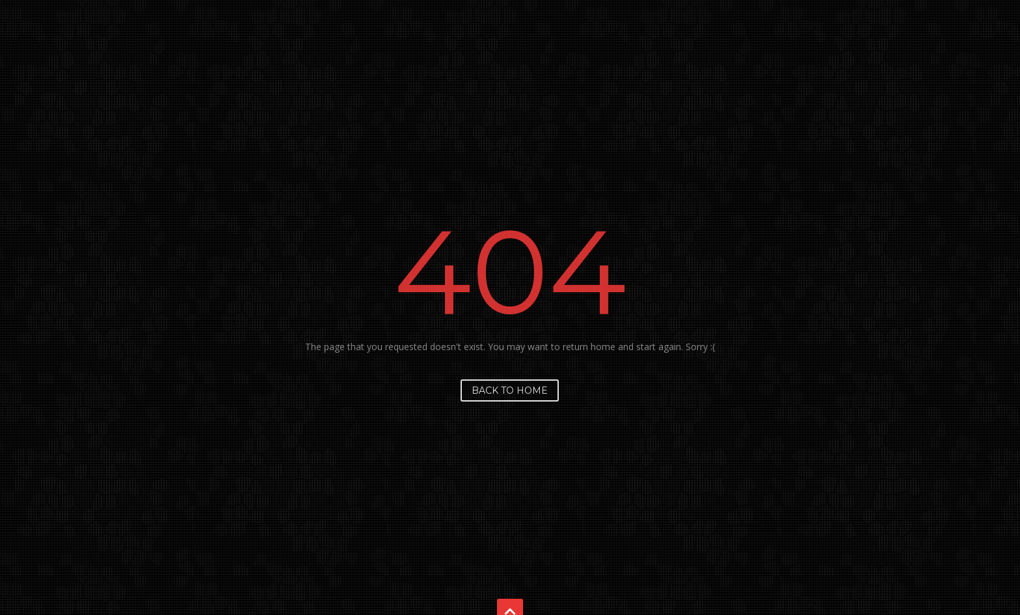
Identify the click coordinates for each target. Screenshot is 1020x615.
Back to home (510, 390)
